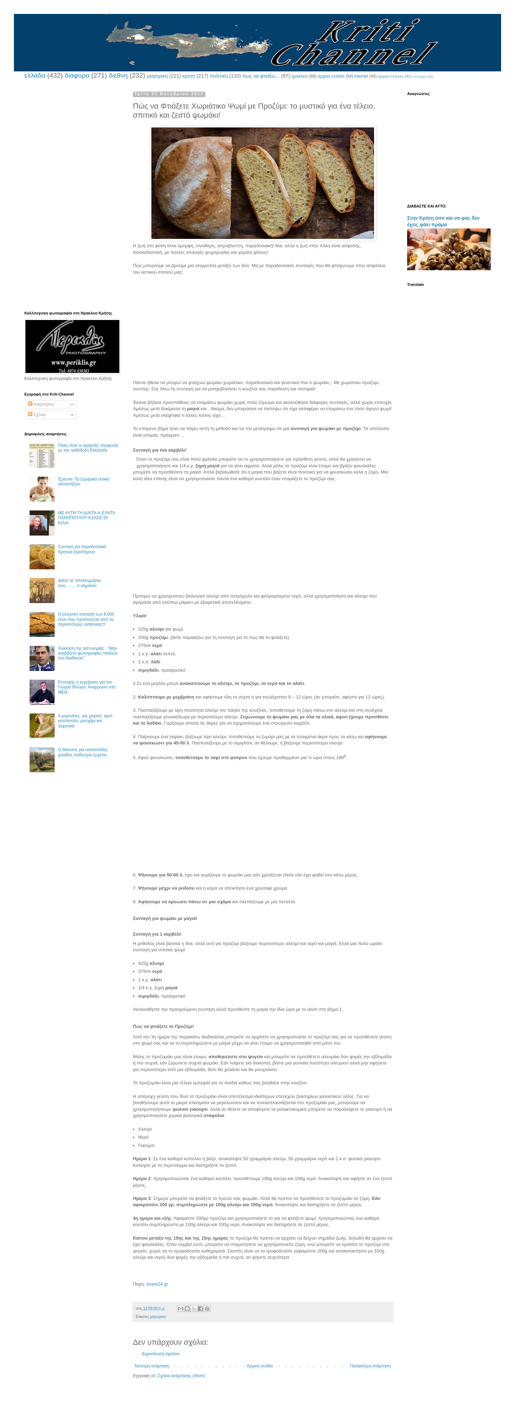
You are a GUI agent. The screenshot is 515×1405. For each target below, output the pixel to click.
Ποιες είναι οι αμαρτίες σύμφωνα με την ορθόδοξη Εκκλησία (88, 448)
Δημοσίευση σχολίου (161, 1353)
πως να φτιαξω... (260, 76)
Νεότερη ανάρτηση (152, 1366)
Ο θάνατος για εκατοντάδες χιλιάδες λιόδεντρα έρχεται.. (83, 752)
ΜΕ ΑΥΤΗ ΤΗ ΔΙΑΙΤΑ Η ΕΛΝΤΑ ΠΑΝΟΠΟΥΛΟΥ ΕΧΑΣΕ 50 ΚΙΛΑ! (86, 517)
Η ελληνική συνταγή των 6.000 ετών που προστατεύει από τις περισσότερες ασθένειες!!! (86, 619)
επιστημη (419, 76)
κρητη (188, 76)
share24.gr (157, 1284)
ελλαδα (34, 75)
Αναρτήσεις (41, 404)
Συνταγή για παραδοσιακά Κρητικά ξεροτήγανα (82, 549)
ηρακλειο (299, 76)
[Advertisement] (263, 331)
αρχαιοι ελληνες (391, 76)
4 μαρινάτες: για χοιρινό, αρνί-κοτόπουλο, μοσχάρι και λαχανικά (85, 720)
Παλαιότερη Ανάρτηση (370, 1366)
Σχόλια (37, 414)
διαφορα (77, 75)
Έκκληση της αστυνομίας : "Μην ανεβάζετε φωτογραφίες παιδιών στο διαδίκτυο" (88, 653)
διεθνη (118, 75)
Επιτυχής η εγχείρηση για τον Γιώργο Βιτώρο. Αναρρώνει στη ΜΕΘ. (87, 687)
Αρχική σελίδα (260, 1366)
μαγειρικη (157, 76)
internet (361, 76)
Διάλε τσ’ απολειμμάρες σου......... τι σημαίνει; (79, 583)
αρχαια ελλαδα (330, 76)
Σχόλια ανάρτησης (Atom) (181, 1375)
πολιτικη (219, 76)
